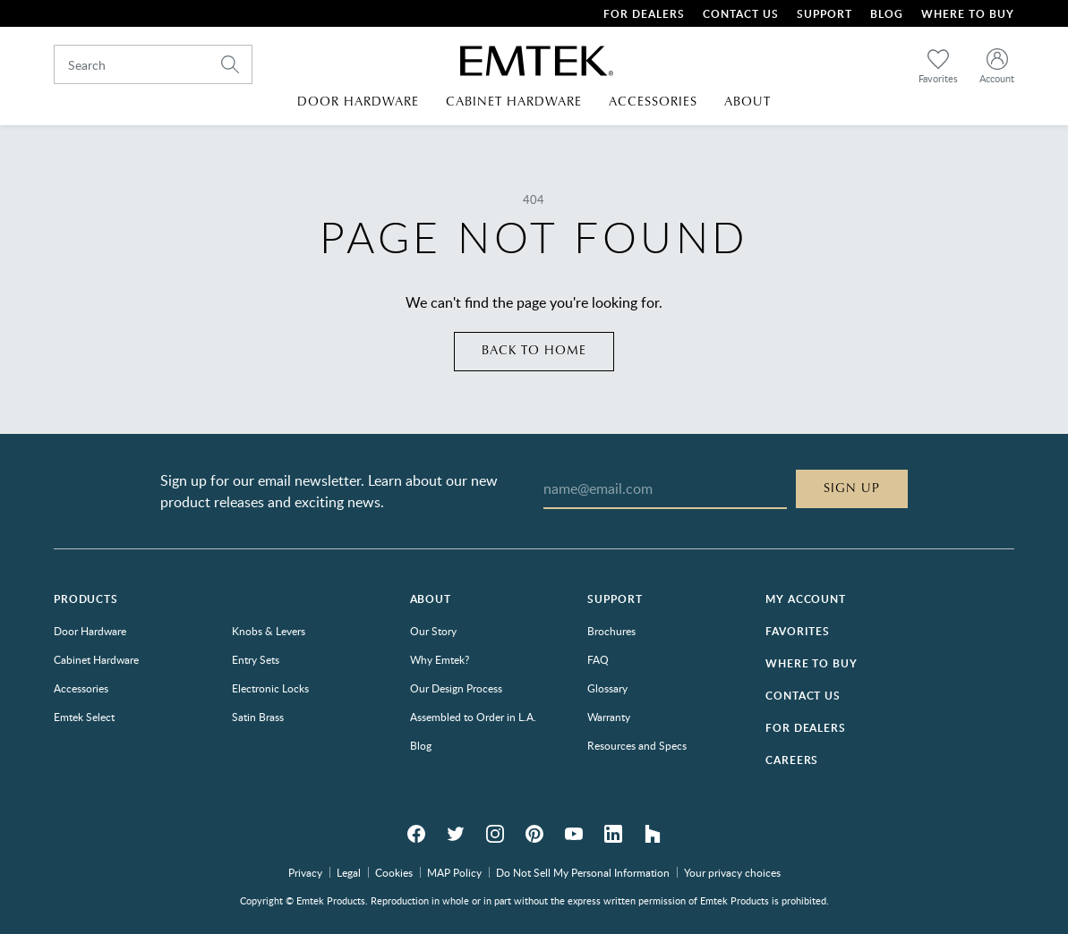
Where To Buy (967, 13)
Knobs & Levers (268, 631)
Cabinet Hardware (96, 659)
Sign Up (852, 488)
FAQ (598, 659)
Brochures (611, 631)
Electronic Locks (270, 688)
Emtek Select (84, 716)
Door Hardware (90, 631)
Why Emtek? (439, 659)
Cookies (394, 872)
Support (824, 13)
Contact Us (741, 13)
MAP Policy (454, 872)
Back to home (534, 351)
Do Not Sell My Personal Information (583, 872)
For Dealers (644, 13)
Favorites (797, 631)
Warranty (608, 716)
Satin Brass (258, 716)
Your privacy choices (732, 872)
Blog (886, 13)
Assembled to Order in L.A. (473, 716)
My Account (805, 599)
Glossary (607, 688)
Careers (791, 760)
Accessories (81, 688)
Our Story (433, 631)
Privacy (305, 872)
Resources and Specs (637, 745)
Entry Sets (255, 659)
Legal (349, 872)
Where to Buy (811, 663)
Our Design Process (456, 688)
